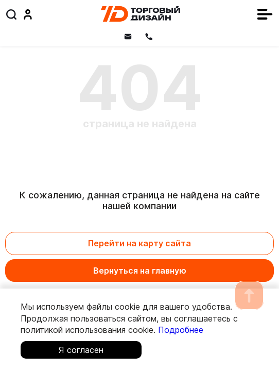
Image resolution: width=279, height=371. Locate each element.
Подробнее (180, 330)
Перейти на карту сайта (139, 243)
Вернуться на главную (139, 270)
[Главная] (140, 14)
